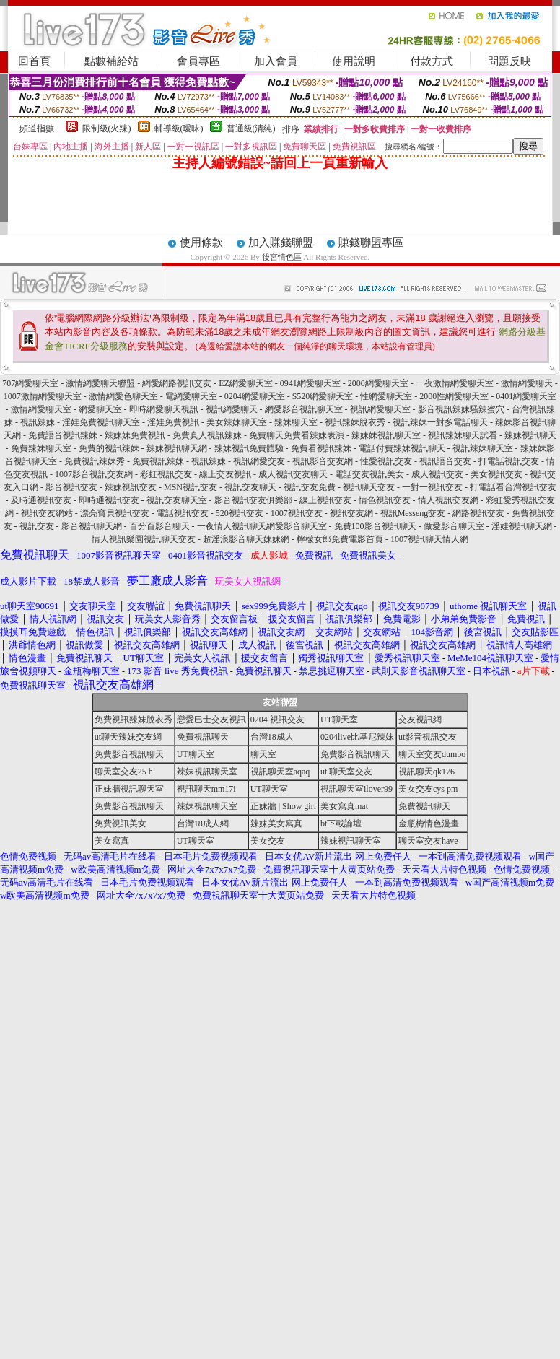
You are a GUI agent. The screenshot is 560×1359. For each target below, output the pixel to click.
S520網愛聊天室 (323, 396)
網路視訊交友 (478, 513)
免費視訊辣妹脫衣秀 (133, 720)
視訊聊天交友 (369, 487)
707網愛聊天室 (30, 383)
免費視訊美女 (120, 823)
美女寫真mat (344, 806)
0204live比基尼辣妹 (357, 737)
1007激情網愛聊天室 (43, 396)
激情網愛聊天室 (41, 409)
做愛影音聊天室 (454, 526)
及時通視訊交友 (41, 500)
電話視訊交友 (183, 513)
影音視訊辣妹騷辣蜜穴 (461, 409)
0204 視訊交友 (277, 720)
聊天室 (263, 754)
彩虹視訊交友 (166, 474)
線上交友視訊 (225, 474)
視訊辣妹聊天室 (482, 448)
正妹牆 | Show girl (283, 806)
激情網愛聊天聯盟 (100, 383)
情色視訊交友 (385, 500)
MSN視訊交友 (190, 487)
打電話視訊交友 (508, 461)
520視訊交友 (239, 513)
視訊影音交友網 (322, 461)
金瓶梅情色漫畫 (428, 823)
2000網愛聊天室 (378, 383)
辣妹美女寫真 (276, 823)
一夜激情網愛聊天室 (455, 383)
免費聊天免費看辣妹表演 (296, 435)
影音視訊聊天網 (91, 526)
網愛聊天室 (100, 409)
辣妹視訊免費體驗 (249, 448)
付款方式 (431, 61)
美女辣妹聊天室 (236, 422)
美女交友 (267, 841)
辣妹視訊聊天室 (207, 771)
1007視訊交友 (297, 513)
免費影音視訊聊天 (129, 754)
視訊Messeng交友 (413, 513)
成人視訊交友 (437, 474)
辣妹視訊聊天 (530, 435)
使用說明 (353, 61)
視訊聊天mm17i (206, 789)
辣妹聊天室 (296, 422)
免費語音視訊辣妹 (62, 435)
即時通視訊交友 (109, 500)
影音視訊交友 (71, 487)
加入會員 (275, 61)
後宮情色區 (282, 257)
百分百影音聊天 (159, 526)
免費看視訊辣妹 (321, 448)
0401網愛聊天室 (526, 396)
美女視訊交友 (496, 474)
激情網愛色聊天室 (123, 396)
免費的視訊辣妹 (109, 448)
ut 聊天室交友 (346, 771)
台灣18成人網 (203, 823)
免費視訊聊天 (203, 737)
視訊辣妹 (37, 422)
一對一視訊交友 (432, 487)
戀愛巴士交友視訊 (211, 720)
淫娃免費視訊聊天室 (101, 422)
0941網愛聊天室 (310, 383)
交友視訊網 (420, 720)
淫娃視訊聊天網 (521, 526)
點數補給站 (111, 61)
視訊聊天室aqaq (280, 771)
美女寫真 (112, 841)
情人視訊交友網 (448, 500)
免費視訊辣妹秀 (94, 461)
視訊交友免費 (310, 487)
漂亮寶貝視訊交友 (114, 513)
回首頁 (34, 61)
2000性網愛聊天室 (454, 396)
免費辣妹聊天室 (41, 448)
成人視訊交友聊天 (293, 474)
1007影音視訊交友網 (94, 474)
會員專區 (198, 61)
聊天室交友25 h (124, 771)
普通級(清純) (251, 128)
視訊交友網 (351, 513)
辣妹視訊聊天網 (176, 448)
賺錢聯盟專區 (370, 242)
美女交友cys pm (428, 789)
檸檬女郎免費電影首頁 (340, 539)
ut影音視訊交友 (427, 737)
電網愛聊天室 (191, 396)
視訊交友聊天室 (176, 500)
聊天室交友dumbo (431, 754)
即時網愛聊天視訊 (163, 409)
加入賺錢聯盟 (280, 242)
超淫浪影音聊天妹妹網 (246, 539)
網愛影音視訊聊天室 (304, 409)
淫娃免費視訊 (173, 422)
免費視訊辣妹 (158, 461)
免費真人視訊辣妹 (207, 435)
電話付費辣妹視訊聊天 (402, 448)
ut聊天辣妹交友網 (128, 737)
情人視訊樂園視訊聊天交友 (144, 539)
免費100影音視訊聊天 (375, 526)
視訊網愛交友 (259, 461)
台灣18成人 (272, 737)
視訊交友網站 (47, 513)
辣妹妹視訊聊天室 (386, 435)
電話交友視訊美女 (369, 474)
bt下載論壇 (341, 823)
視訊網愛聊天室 (380, 409)
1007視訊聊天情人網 (429, 539)
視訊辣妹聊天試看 (462, 435)
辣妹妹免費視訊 (135, 435)
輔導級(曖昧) (179, 128)
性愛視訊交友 (386, 461)
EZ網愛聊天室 (246, 383)
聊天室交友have (428, 841)
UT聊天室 (339, 720)
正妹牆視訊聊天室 (129, 789)
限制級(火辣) (106, 128)
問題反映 (509, 61)
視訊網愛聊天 (232, 409)
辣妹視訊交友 (131, 487)
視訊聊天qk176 (426, 771)
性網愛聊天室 (386, 396)
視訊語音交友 (445, 461)
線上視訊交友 (325, 500)
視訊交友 (36, 526)
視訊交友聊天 (250, 487)
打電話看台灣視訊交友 (513, 487)
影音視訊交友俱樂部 (253, 500)
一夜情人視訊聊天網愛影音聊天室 (262, 526)
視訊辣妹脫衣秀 (355, 422)
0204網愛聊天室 (254, 396)
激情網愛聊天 (527, 383)
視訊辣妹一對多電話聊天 (440, 422)
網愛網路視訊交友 (176, 383)
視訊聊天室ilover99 (356, 789)
